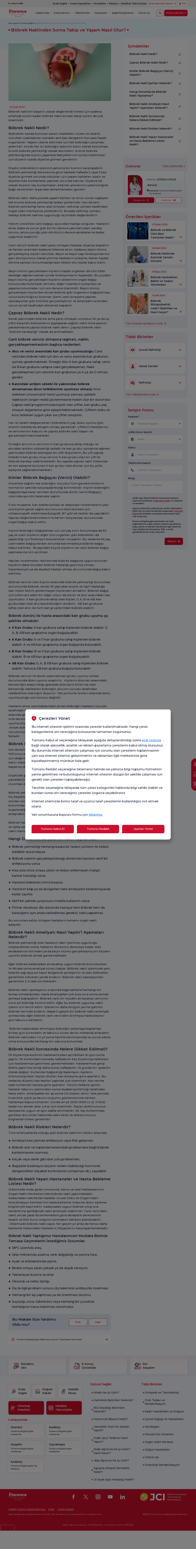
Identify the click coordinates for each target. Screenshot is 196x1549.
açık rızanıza (151, 740)
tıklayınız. (96, 814)
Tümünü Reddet (98, 829)
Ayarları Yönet (143, 829)
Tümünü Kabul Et (53, 829)
